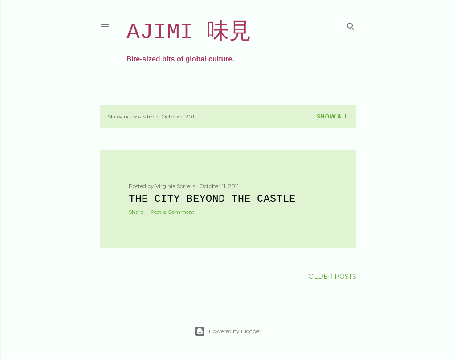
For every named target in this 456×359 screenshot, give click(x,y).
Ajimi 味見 (188, 32)
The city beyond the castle (212, 199)
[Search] (351, 24)
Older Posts (332, 277)
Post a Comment (172, 211)
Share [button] (136, 211)
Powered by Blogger (228, 331)
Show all (332, 116)
